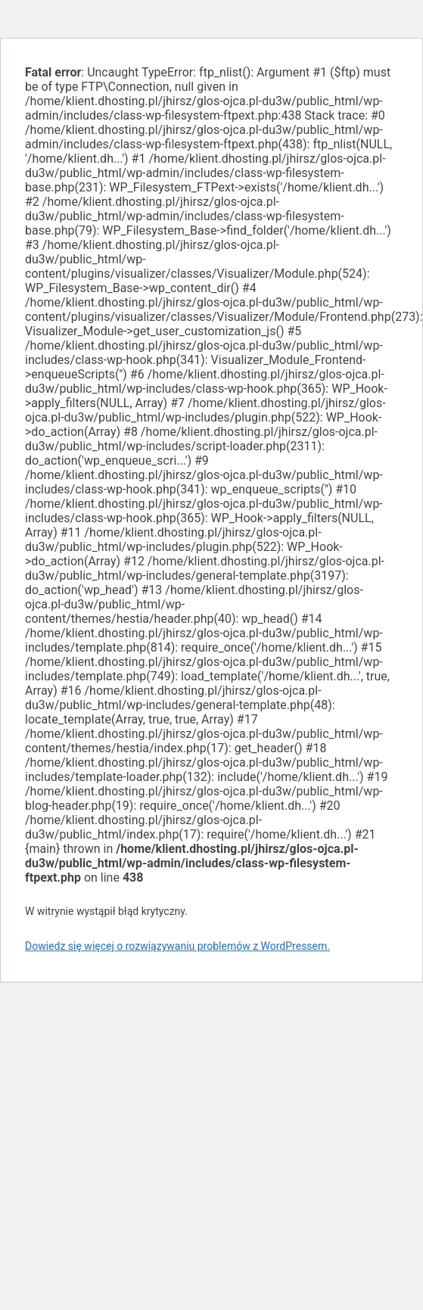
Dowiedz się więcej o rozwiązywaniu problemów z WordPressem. (177, 946)
